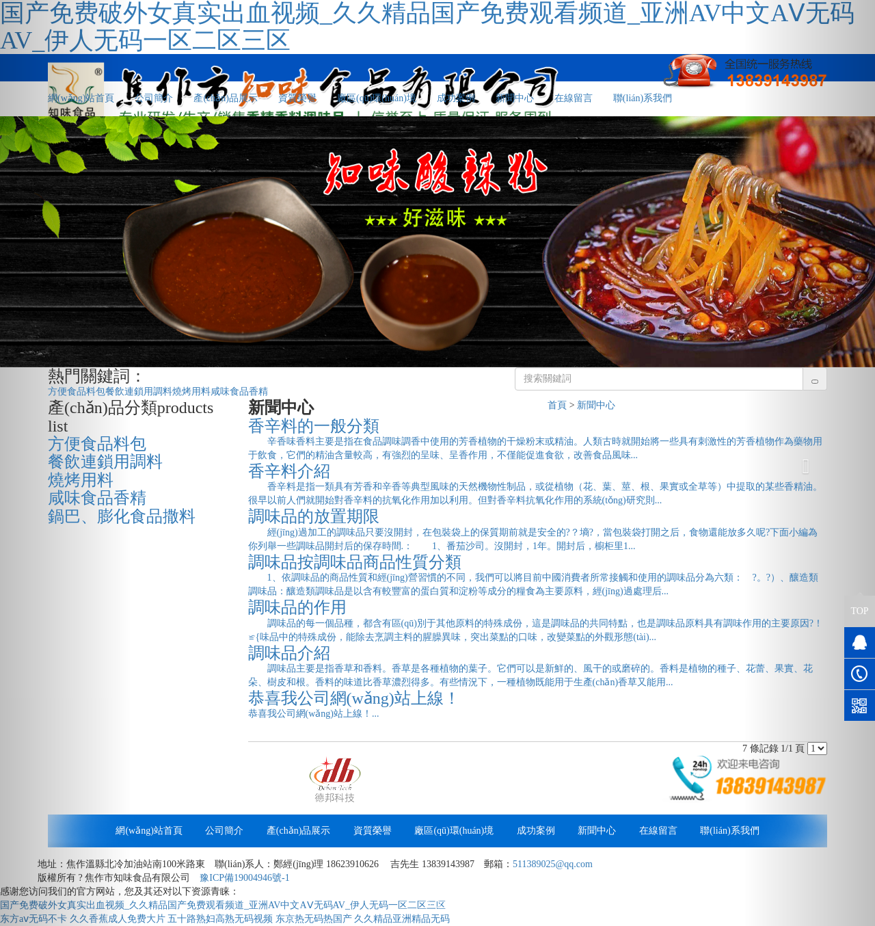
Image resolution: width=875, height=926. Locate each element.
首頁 (557, 405)
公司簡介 (154, 98)
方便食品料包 (76, 391)
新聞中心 (515, 98)
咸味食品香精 (239, 391)
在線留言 (573, 98)
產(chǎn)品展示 (225, 98)
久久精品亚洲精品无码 (402, 919)
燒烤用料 (191, 391)
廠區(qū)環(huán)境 (376, 98)
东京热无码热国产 (313, 919)
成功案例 (456, 98)
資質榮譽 (297, 98)
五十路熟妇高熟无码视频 (220, 919)
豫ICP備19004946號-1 (244, 878)
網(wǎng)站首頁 (149, 830)
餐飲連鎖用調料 (138, 391)
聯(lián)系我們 (642, 98)
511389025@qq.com (553, 864)
